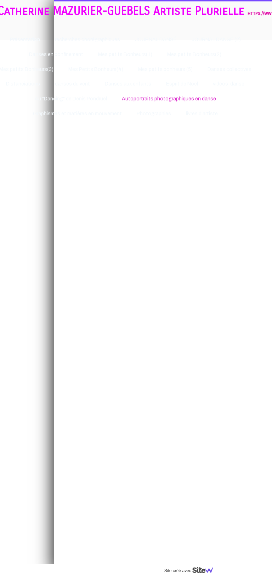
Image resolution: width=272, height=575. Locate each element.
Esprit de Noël (128, 84)
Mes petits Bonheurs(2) (140, 54)
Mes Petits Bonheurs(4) (42, 69)
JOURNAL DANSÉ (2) (162, 39)
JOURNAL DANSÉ (102, 39)
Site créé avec (137, 570)
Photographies (100, 113)
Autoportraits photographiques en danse (115, 98)
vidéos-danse (175, 84)
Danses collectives (176, 69)
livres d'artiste (148, 113)
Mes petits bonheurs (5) (111, 69)
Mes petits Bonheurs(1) (71, 54)
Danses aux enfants (74, 84)
